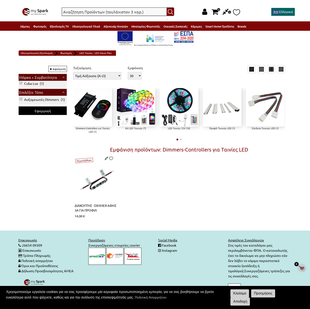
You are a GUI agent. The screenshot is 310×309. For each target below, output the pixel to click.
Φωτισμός (39, 26)
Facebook (168, 245)
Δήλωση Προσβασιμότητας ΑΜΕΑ (47, 271)
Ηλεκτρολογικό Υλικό (86, 26)
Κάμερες (196, 26)
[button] (177, 140)
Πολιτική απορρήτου (37, 260)
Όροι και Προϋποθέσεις (39, 265)
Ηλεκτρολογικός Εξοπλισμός (37, 53)
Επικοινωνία (31, 250)
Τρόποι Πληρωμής (36, 255)
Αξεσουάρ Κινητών (116, 26)
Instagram (169, 250)
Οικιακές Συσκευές (175, 26)
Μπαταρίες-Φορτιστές (145, 26)
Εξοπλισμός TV (59, 26)
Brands (241, 26)
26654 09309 (31, 245)
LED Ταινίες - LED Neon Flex (95, 53)
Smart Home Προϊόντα (219, 26)
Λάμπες (25, 26)
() (31, 83)
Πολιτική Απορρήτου (150, 297)
